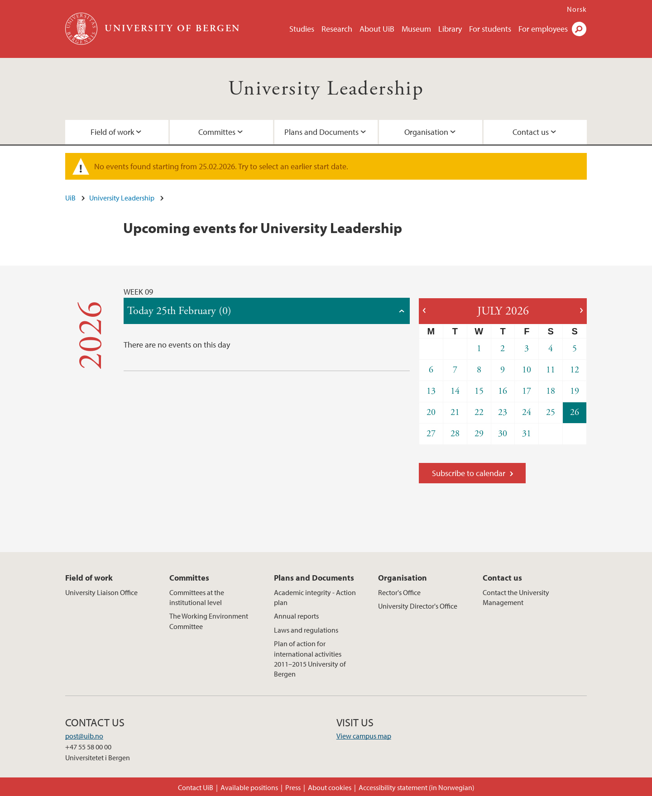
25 (550, 412)
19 (574, 391)
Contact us (531, 132)
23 (502, 412)
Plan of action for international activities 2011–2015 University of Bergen (310, 658)
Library (450, 29)
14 (455, 391)
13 (431, 391)
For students (490, 29)
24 (526, 412)
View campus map (363, 735)
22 (479, 412)
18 (550, 391)
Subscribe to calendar (468, 473)
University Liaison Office (101, 592)
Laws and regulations (306, 629)
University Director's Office (417, 605)
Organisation (426, 132)
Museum (416, 29)
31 (526, 433)
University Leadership (326, 89)
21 (455, 412)
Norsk (577, 9)
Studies (301, 29)
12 (574, 370)
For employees (543, 29)
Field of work (112, 132)
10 (526, 370)
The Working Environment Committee (208, 620)
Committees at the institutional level (196, 597)
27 (431, 433)
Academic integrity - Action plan (315, 597)
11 (550, 370)
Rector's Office (399, 592)
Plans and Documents (321, 132)
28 (455, 433)
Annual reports (296, 615)
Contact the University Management (516, 597)
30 (502, 433)
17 (526, 391)
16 (502, 391)
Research (336, 29)
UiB (70, 197)
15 (479, 391)
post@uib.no (84, 735)
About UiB (377, 29)
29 (479, 433)
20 (431, 412)
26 (574, 412)
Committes (216, 132)
